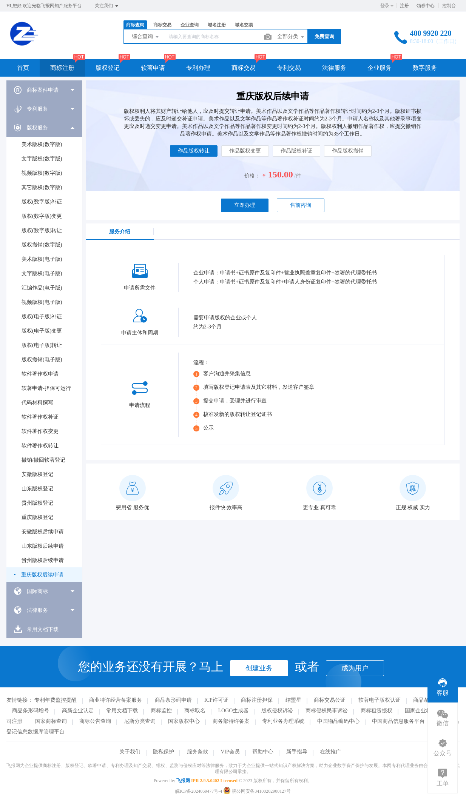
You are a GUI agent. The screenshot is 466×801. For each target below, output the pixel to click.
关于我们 (129, 752)
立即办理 (244, 205)
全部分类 (291, 37)
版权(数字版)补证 (42, 202)
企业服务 (379, 68)
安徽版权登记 (37, 474)
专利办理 (198, 68)
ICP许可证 (216, 700)
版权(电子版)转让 (42, 345)
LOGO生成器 (233, 710)
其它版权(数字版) (42, 187)
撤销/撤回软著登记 (43, 460)
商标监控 (161, 710)
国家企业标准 (421, 710)
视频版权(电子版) (42, 302)
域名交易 (244, 25)
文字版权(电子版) (42, 273)
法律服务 (334, 68)
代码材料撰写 (37, 402)
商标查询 (135, 25)
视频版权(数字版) (42, 173)
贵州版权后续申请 (43, 560)
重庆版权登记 (37, 517)
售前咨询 (300, 205)
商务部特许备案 (231, 721)
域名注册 (217, 25)
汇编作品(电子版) (42, 288)
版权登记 (108, 68)
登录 (384, 5)
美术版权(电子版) (42, 259)
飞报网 (183, 780)
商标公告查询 (95, 721)
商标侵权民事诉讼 (327, 710)
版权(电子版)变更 (42, 331)
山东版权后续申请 (43, 546)
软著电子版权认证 (379, 700)
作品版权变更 (245, 151)
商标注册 (62, 68)
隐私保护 (163, 752)
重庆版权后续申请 (42, 575)
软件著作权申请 (40, 374)
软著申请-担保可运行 (46, 388)
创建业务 (259, 668)
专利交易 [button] (289, 68)
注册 (404, 5)
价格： (252, 176)
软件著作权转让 (40, 445)
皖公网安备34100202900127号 (257, 791)
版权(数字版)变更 (42, 216)
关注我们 (107, 6)
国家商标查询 (51, 721)
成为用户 (355, 668)
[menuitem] (44, 89)
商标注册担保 (257, 700)
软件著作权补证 (40, 417)
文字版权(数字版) (42, 159)
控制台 (449, 5)
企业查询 (190, 25)
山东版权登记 (37, 488)
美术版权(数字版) (42, 144)
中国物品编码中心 (338, 721)
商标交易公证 (330, 700)
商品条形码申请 (173, 700)
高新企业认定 (78, 710)
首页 (23, 68)
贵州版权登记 (37, 503)
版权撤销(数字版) (42, 245)
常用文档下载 (122, 710)
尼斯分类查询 (140, 721)
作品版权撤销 (348, 151)
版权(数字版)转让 (42, 230)
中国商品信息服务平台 (398, 721)
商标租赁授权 (376, 710)
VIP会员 (230, 752)
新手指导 (296, 752)
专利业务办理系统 (283, 721)
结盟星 (293, 700)
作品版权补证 (296, 151)
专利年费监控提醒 (55, 700)
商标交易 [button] (243, 68)
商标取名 (194, 710)
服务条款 (197, 752)
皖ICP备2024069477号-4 (198, 791)
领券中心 (426, 5)
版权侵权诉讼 (277, 710)
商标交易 (162, 25)
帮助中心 (262, 752)
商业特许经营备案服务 (115, 700)
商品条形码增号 (30, 710)
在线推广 (330, 752)
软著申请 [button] (153, 68)
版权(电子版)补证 (42, 316)
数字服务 (425, 68)
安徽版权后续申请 (43, 532)
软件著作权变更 (40, 431)
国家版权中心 (184, 721)
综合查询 (146, 37)
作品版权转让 (194, 151)
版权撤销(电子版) (42, 359)
